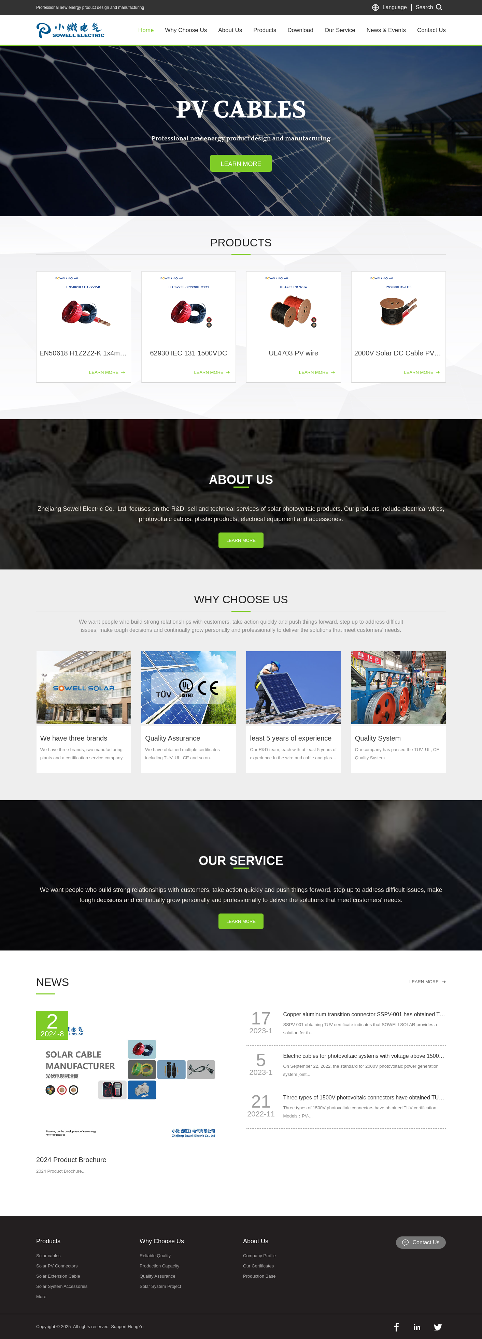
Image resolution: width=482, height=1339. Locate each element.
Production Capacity (159, 1265)
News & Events (386, 30)
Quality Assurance (157, 1276)
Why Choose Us (186, 30)
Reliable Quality (155, 1255)
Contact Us (431, 30)
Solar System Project (160, 1286)
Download (300, 30)
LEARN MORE (241, 565)
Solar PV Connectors (56, 1265)
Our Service (340, 30)
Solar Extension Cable (58, 1276)
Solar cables (48, 1255)
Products (264, 30)
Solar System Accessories (61, 1286)
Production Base (259, 1276)
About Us (230, 30)
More (41, 1296)
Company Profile (259, 1255)
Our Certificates (258, 1265)
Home (146, 30)
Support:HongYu (127, 1326)
